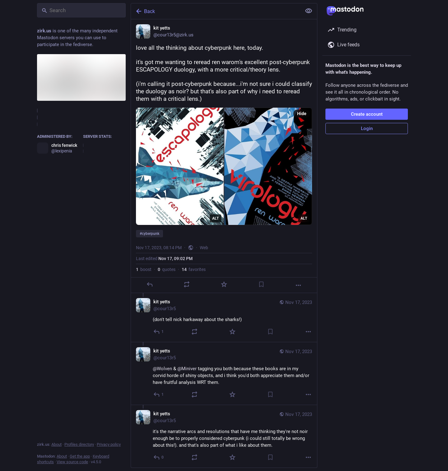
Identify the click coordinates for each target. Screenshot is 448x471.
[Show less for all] (308, 10)
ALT (215, 218)
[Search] (81, 10)
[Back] (215, 11)
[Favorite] (224, 284)
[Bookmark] (261, 284)
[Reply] (149, 284)
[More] (298, 285)
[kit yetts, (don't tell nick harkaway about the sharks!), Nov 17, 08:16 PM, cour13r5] (224, 317)
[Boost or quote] (186, 284)
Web (204, 247)
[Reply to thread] (159, 331)
